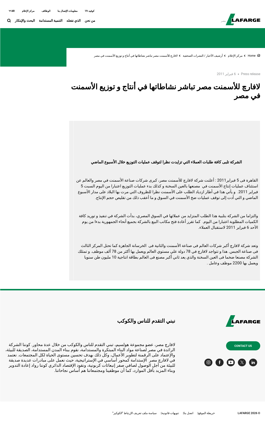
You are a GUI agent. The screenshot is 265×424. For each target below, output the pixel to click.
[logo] (242, 17)
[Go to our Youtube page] (231, 362)
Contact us (243, 345)
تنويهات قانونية (170, 413)
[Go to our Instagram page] (209, 362)
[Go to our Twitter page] (243, 362)
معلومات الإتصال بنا (67, 11)
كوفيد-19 (89, 11)
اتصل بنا (188, 413)
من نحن (89, 21)
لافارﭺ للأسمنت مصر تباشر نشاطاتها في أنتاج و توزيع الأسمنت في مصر (135, 55)
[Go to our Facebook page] (220, 362)
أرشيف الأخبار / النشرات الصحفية (203, 55)
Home (251, 55)
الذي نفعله (73, 21)
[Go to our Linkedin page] (254, 362)
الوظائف (45, 11)
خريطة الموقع (206, 413)
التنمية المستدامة (50, 21)
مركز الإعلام (28, 11)
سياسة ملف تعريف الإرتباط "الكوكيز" (134, 413)
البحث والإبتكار (25, 21)
